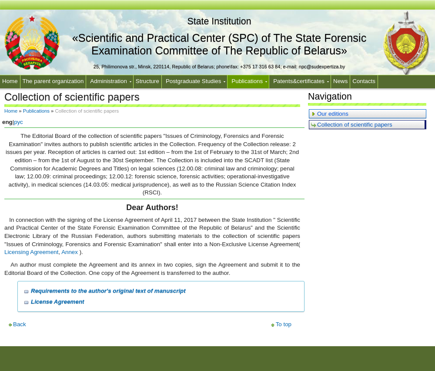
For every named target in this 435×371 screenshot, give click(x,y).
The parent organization (53, 81)
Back (19, 324)
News (340, 81)
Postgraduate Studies (193, 81)
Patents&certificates (299, 81)
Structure (147, 81)
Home (10, 81)
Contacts (363, 81)
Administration (108, 81)
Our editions (332, 113)
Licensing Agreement (31, 252)
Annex (69, 252)
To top (283, 324)
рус (18, 122)
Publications (247, 81)
